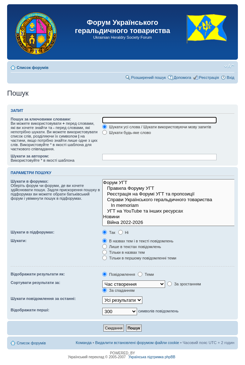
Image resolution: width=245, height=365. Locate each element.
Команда (84, 342)
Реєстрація (209, 77)
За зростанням (184, 284)
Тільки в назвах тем (123, 252)
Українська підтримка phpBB (152, 357)
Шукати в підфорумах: (32, 232)
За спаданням (118, 290)
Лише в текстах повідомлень (131, 247)
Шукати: (19, 240)
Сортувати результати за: (35, 282)
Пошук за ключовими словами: (41, 119)
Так (108, 232)
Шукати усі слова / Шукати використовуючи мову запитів (156, 127)
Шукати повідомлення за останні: (43, 298)
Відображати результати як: (38, 274)
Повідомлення (118, 274)
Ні (123, 232)
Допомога (182, 77)
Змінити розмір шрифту (229, 66)
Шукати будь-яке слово (126, 132)
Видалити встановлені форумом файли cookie (137, 342)
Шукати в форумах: (29, 181)
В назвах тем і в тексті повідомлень (137, 241)
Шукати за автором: (30, 156)
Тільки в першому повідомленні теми (139, 258)
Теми (146, 274)
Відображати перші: (30, 310)
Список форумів (32, 67)
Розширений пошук (148, 77)
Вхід (230, 77)
